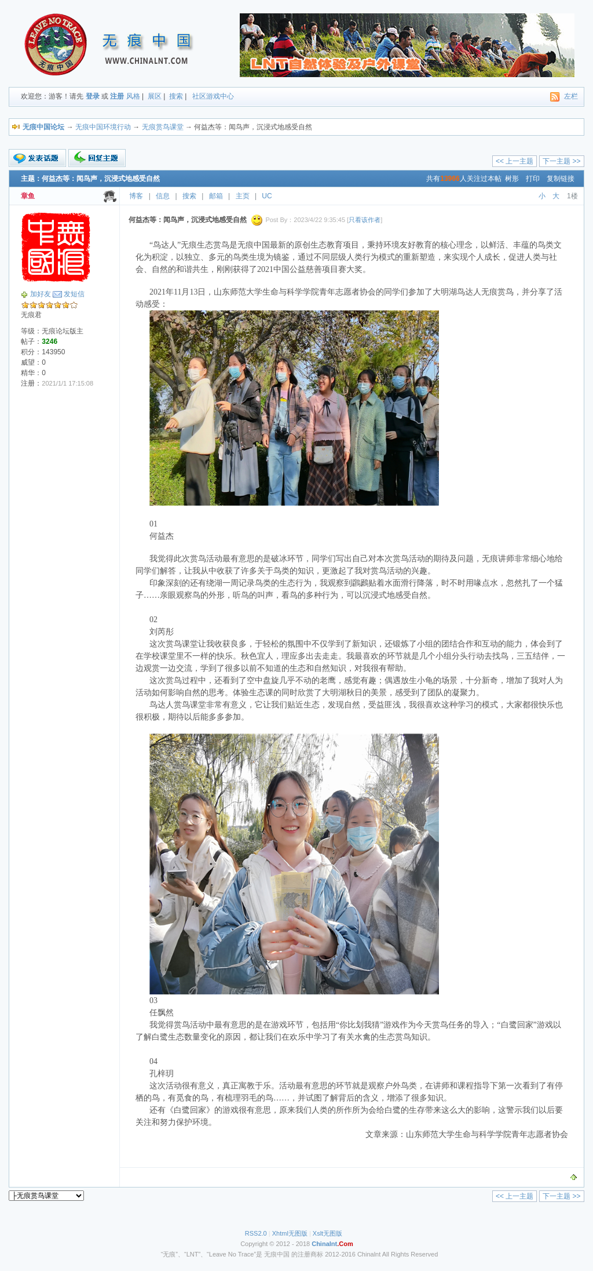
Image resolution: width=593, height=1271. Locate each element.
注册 (117, 96)
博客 (136, 196)
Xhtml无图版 (290, 1233)
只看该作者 (364, 219)
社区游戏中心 (213, 96)
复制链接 (560, 179)
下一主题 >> (561, 161)
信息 (163, 196)
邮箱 (216, 196)
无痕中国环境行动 (103, 127)
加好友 (40, 294)
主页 (243, 196)
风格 (133, 96)
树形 (512, 179)
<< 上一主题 (514, 161)
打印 (533, 179)
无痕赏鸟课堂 (163, 127)
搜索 (176, 96)
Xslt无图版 (327, 1233)
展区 (155, 96)
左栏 (571, 96)
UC (267, 196)
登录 (93, 96)
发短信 (74, 294)
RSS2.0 (256, 1233)
